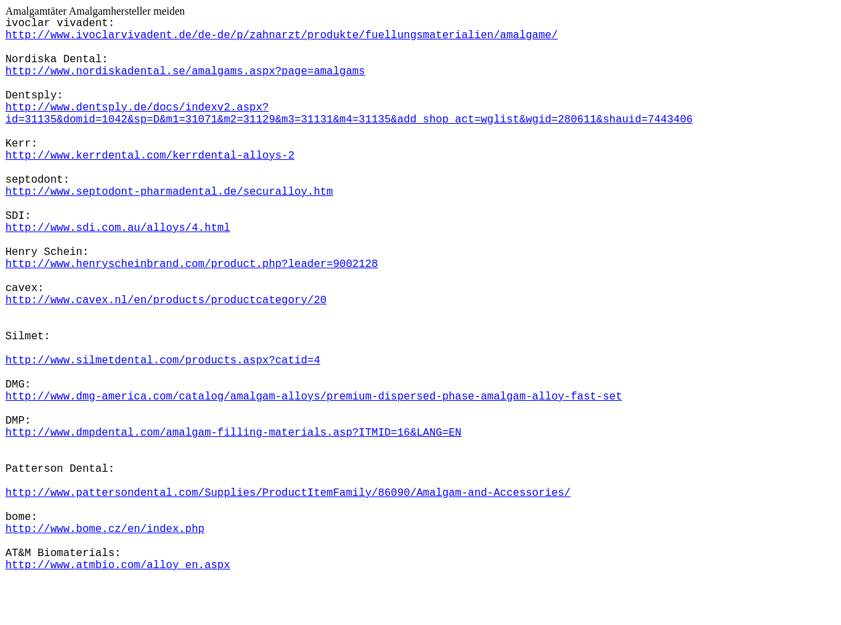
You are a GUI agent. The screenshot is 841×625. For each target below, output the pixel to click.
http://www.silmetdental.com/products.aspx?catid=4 (162, 361)
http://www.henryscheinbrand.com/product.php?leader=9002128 (191, 264)
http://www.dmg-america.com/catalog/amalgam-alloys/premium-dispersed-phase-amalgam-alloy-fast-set (313, 397)
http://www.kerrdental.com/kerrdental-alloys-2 (149, 156)
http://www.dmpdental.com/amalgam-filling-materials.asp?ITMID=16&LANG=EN (233, 433)
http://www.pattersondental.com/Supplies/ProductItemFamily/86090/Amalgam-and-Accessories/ (288, 493)
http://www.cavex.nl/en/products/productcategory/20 (165, 300)
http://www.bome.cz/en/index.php (105, 529)
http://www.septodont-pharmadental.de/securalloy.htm (169, 192)
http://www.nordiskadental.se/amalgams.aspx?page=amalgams (185, 72)
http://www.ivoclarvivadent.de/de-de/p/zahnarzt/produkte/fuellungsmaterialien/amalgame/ (281, 35)
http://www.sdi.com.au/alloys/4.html (117, 228)
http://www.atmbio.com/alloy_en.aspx (117, 565)
